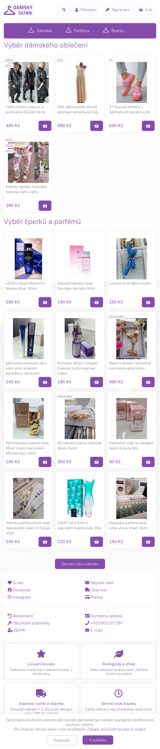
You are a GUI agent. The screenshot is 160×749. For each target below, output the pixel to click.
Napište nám (99, 582)
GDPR (16, 630)
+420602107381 (104, 623)
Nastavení (62, 740)
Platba (94, 597)
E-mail (93, 630)
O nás (16, 582)
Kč (146, 10)
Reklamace (20, 615)
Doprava (96, 589)
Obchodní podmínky (29, 623)
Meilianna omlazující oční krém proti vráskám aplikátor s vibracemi (26, 368)
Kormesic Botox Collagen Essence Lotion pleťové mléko (78, 368)
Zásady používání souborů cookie (116, 729)
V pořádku (97, 740)
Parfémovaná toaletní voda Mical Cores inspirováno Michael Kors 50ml (27, 448)
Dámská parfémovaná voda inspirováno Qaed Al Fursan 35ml (28, 528)
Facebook (19, 589)
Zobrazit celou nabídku (80, 564)
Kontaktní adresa (103, 615)
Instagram (19, 597)
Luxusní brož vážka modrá (130, 283)
